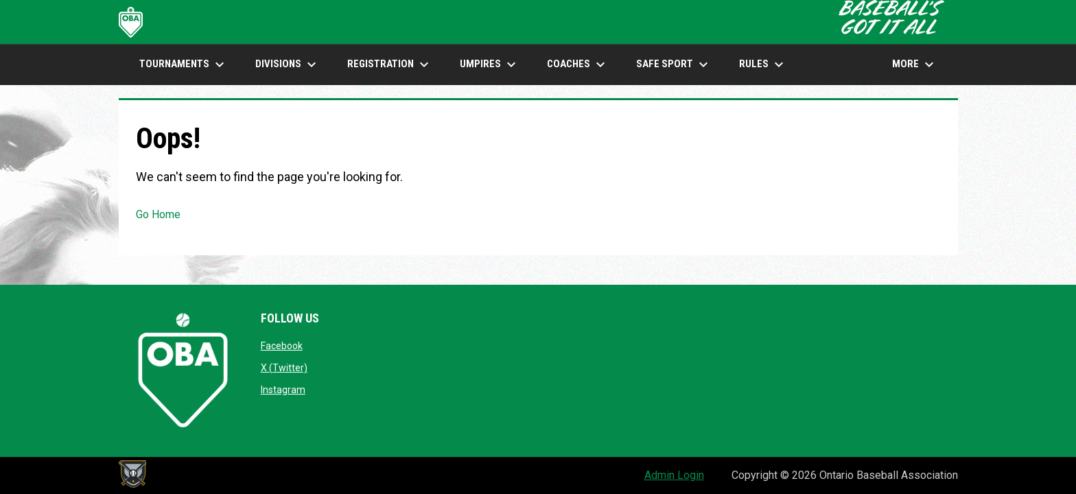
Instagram (283, 389)
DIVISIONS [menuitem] (287, 64)
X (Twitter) (284, 367)
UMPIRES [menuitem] (489, 64)
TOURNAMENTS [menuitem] (183, 64)
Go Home (158, 214)
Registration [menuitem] (389, 64)
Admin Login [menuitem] (674, 475)
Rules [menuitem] (763, 64)
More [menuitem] (914, 64)
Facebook (282, 345)
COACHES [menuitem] (578, 64)
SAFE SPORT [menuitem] (674, 64)
